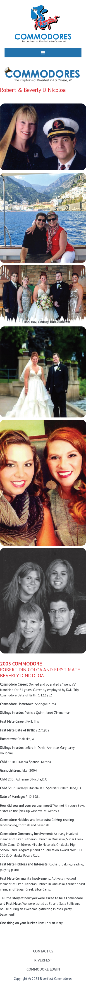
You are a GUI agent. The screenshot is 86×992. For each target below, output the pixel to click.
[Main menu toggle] (43, 52)
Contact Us (43, 951)
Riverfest (43, 960)
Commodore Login (43, 969)
